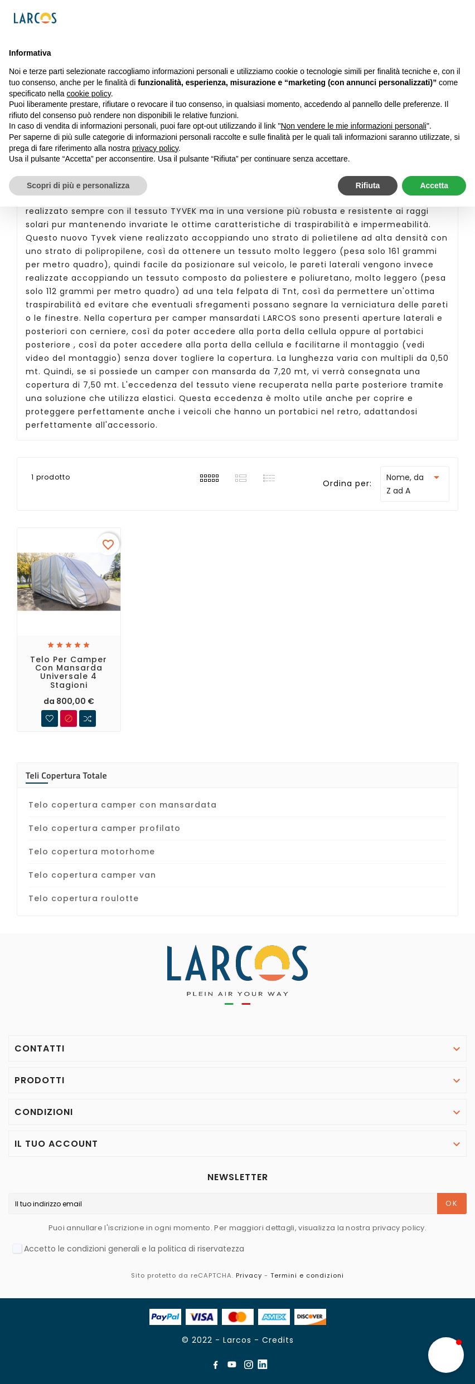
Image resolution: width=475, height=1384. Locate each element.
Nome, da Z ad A (414, 483)
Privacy (249, 1275)
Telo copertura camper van (92, 875)
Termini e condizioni (307, 1275)
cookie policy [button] (89, 93)
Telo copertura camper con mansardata (122, 804)
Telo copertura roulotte (83, 898)
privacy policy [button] (155, 148)
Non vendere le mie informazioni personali (353, 125)
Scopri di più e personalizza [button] (78, 185)
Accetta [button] (434, 185)
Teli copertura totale (66, 775)
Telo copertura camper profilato (104, 828)
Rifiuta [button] (368, 185)
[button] (446, 1355)
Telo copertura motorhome (91, 851)
